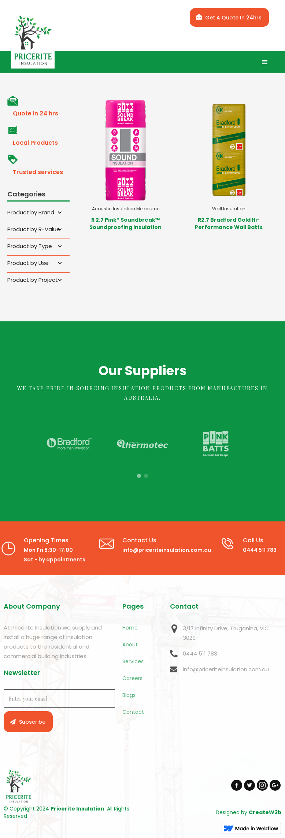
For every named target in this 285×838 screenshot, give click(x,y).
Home (130, 627)
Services (133, 661)
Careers (132, 678)
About (130, 644)
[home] (38, 40)
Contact (133, 712)
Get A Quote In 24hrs (233, 17)
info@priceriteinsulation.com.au (226, 669)
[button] (265, 62)
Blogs (129, 695)
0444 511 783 (200, 653)
